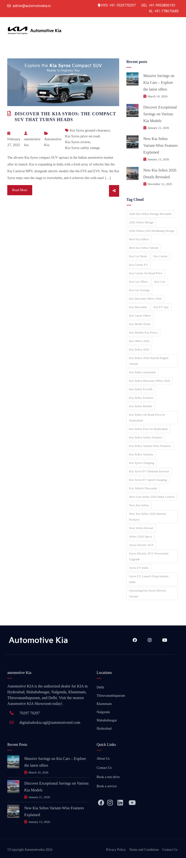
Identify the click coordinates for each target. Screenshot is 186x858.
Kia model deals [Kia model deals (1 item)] (140, 324)
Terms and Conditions (144, 849)
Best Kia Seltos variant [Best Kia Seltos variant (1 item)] (143, 248)
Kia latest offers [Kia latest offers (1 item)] (140, 315)
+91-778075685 (166, 11)
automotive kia (32, 139)
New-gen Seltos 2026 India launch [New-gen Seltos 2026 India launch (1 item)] (151, 497)
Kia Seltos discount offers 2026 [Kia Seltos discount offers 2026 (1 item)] (149, 380)
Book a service (107, 786)
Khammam (104, 704)
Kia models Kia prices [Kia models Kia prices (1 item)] (143, 332)
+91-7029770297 (122, 5)
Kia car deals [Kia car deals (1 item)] (138, 256)
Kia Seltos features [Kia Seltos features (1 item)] (141, 397)
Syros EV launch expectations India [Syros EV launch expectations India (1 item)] (149, 579)
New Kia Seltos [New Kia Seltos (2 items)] (139, 505)
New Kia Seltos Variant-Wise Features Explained (160, 145)
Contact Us (104, 768)
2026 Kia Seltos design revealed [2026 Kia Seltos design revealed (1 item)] (150, 214)
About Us (103, 758)
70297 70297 (29, 713)
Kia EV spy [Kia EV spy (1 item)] (161, 307)
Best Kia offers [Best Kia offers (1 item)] (139, 239)
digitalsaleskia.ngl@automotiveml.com (49, 722)
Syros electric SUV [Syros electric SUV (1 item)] (141, 545)
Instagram (150, 640)
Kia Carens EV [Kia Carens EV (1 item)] (138, 264)
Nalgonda (103, 712)
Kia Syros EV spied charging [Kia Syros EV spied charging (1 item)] (148, 480)
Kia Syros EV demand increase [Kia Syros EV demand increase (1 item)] (149, 471)
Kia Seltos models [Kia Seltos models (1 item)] (140, 406)
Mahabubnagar (107, 720)
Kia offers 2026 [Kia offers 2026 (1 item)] (139, 341)
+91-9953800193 (162, 5)
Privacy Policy (116, 849)
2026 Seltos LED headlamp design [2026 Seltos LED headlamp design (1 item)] (151, 231)
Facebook (135, 640)
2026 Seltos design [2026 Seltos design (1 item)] (141, 222)
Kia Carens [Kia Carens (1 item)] (161, 256)
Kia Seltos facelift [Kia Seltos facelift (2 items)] (141, 389)
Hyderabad (104, 728)
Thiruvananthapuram (111, 695)
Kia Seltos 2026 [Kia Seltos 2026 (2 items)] (139, 349)
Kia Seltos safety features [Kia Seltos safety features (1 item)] (146, 437)
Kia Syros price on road (82, 136)
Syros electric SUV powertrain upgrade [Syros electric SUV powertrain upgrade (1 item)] (149, 556)
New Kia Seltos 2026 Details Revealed (159, 173)
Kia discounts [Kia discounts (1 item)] (138, 307)
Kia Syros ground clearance (90, 130)
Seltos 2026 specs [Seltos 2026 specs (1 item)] (140, 536)
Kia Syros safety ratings (82, 148)
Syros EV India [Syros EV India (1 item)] (138, 567)
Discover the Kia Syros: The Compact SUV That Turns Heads (65, 116)
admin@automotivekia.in (32, 6)
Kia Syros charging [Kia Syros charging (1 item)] (141, 463)
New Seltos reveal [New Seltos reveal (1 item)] (141, 528)
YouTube (164, 640)
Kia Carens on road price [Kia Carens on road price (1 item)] (146, 273)
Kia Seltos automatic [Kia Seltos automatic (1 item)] (142, 372)
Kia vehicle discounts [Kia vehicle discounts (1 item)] (143, 488)
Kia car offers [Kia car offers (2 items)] (138, 281)
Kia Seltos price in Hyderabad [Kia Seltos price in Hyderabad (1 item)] (148, 429)
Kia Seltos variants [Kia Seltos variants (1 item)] (141, 454)
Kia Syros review (77, 142)
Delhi (100, 687)
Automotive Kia (53, 142)
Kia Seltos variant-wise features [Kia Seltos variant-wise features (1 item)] (150, 446)
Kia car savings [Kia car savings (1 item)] (139, 290)
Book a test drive (108, 777)
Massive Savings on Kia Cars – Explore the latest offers (158, 82)
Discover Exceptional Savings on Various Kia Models (160, 114)
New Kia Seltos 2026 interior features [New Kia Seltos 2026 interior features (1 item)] (147, 516)
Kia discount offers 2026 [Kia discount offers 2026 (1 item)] (145, 298)
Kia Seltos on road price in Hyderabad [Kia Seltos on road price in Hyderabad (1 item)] (147, 417)
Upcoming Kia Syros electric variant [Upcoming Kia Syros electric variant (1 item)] (147, 593)
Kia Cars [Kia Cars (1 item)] (159, 281)
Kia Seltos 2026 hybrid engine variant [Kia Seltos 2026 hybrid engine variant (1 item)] (149, 361)
